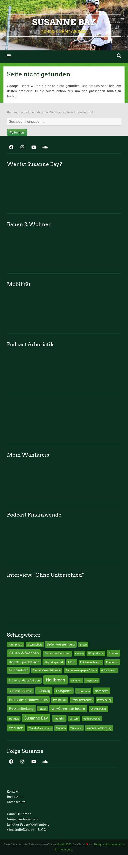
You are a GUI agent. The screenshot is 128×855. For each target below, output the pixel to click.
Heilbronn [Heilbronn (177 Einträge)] (55, 680)
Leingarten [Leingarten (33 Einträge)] (64, 691)
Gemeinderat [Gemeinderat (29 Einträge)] (18, 670)
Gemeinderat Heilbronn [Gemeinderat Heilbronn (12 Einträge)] (47, 670)
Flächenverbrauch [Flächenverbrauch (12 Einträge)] (90, 662)
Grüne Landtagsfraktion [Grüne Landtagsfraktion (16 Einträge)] (24, 680)
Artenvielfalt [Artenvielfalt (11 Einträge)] (34, 644)
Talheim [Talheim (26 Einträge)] (59, 718)
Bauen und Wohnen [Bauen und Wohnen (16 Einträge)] (57, 653)
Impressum (15, 796)
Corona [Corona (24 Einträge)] (113, 653)
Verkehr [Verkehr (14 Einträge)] (74, 718)
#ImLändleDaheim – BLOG (26, 829)
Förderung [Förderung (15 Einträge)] (112, 662)
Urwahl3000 (64, 844)
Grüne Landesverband (23, 819)
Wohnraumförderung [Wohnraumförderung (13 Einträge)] (99, 728)
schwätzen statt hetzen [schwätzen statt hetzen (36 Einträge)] (68, 708)
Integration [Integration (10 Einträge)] (92, 680)
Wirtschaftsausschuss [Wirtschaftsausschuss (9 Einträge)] (40, 728)
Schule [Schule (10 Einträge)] (42, 708)
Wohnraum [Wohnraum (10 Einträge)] (76, 728)
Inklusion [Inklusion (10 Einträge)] (76, 680)
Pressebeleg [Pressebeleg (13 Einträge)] (104, 700)
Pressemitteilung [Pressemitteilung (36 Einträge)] (21, 708)
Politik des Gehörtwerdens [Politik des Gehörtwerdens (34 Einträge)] (28, 699)
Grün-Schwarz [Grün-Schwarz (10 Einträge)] (108, 670)
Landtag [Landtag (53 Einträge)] (44, 690)
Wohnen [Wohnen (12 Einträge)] (61, 728)
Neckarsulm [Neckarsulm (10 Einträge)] (83, 691)
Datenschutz (16, 802)
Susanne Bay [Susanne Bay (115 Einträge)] (36, 718)
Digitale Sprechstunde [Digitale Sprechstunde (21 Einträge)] (24, 662)
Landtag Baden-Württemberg (28, 824)
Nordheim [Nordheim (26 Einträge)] (101, 691)
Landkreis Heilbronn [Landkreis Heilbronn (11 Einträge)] (20, 691)
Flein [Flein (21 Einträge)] (71, 662)
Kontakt (12, 791)
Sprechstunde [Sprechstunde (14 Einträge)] (98, 709)
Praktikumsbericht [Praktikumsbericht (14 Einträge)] (81, 700)
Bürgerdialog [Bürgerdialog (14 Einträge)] (96, 653)
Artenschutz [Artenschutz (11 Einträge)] (16, 644)
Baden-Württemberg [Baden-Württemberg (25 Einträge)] (61, 644)
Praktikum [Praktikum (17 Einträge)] (59, 700)
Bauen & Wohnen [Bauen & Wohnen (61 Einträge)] (24, 653)
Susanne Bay (64, 22)
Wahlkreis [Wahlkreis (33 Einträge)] (16, 728)
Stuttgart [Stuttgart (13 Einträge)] (14, 718)
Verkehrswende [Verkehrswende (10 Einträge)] (91, 718)
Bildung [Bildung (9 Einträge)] (79, 653)
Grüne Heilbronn (19, 814)
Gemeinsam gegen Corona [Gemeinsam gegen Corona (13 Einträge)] (81, 670)
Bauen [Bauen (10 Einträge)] (83, 644)
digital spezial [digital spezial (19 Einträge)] (53, 662)
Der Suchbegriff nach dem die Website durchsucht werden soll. (50, 112)
